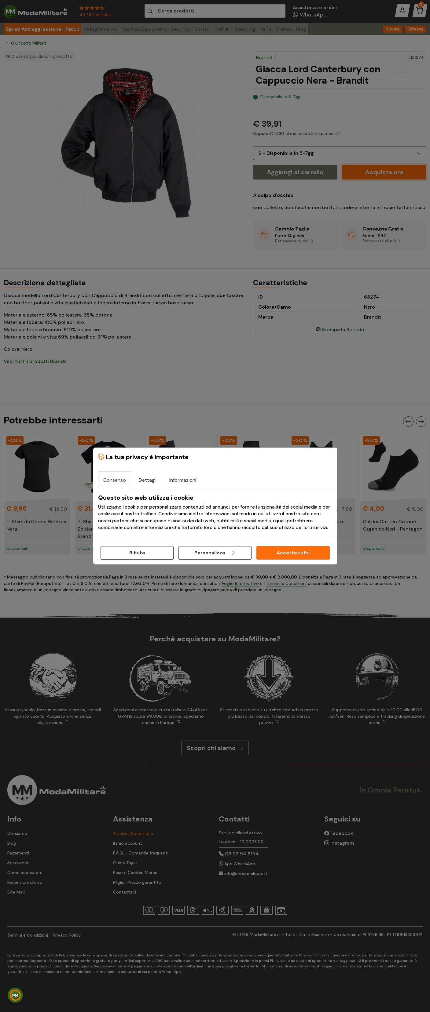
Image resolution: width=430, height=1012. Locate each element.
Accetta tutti (293, 553)
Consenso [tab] (114, 480)
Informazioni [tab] (182, 480)
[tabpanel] (215, 512)
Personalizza (215, 553)
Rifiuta (137, 553)
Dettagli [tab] (147, 480)
